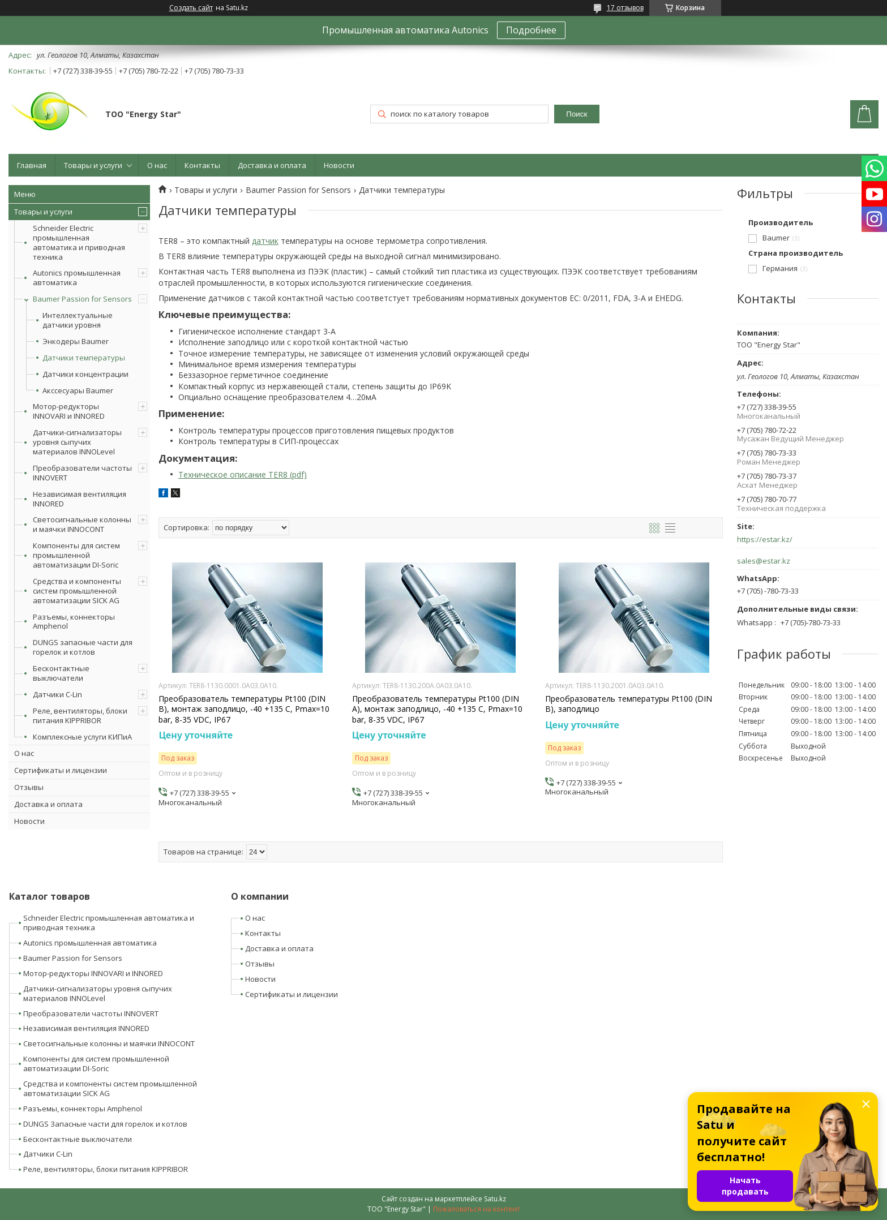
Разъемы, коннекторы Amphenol (74, 622)
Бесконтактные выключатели (61, 673)
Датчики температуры (83, 358)
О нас (157, 165)
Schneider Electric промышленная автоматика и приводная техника (79, 242)
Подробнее (531, 30)
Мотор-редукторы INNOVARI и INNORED (69, 411)
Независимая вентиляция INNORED (79, 499)
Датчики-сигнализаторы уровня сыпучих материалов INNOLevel (77, 442)
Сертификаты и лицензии (60, 770)
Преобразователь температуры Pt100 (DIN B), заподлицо (628, 704)
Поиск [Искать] (576, 114)
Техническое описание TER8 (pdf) (242, 474)
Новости (339, 165)
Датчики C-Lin (57, 694)
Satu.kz (495, 1199)
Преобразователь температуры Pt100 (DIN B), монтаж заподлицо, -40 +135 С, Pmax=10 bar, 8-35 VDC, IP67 (243, 709)
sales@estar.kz (763, 561)
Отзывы (29, 787)
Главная (31, 165)
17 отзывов (625, 7)
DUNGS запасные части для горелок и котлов (82, 647)
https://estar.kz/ (764, 539)
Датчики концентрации (85, 374)
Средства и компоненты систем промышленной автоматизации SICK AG (77, 590)
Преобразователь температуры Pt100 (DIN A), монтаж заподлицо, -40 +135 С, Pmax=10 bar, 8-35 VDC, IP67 (437, 709)
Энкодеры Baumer (75, 341)
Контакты (202, 165)
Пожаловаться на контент (476, 1209)
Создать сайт (191, 8)
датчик (265, 240)
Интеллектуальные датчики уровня (77, 320)
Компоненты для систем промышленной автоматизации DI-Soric (76, 555)
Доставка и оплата (272, 165)
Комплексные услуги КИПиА (82, 737)
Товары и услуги (93, 165)
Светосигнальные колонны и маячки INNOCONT (82, 524)
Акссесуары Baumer (77, 391)
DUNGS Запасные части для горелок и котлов (105, 1124)
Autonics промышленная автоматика (77, 277)
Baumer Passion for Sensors (82, 299)
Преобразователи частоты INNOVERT (82, 473)
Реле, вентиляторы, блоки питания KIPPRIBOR (80, 715)
